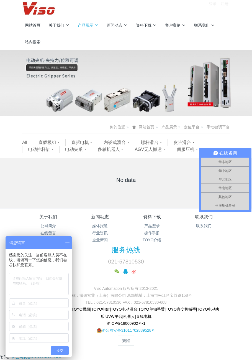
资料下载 (146, 25)
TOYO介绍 (152, 240)
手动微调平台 (218, 127)
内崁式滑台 (115, 142)
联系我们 (204, 25)
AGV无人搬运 (148, 149)
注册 (224, 8)
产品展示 (88, 25)
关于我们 (59, 25)
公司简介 (48, 226)
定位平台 (191, 127)
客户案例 (175, 25)
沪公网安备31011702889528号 (128, 330)
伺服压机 (185, 149)
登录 (213, 8)
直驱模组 (47, 142)
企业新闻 (100, 240)
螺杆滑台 (149, 142)
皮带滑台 (182, 142)
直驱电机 (80, 142)
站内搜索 (32, 42)
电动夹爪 (74, 149)
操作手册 (152, 233)
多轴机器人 (109, 149)
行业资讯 (100, 233)
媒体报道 (100, 226)
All (24, 142)
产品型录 (152, 226)
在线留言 (48, 233)
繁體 (126, 340)
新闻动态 (117, 25)
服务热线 (126, 250)
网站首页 (32, 25)
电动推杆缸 (39, 149)
